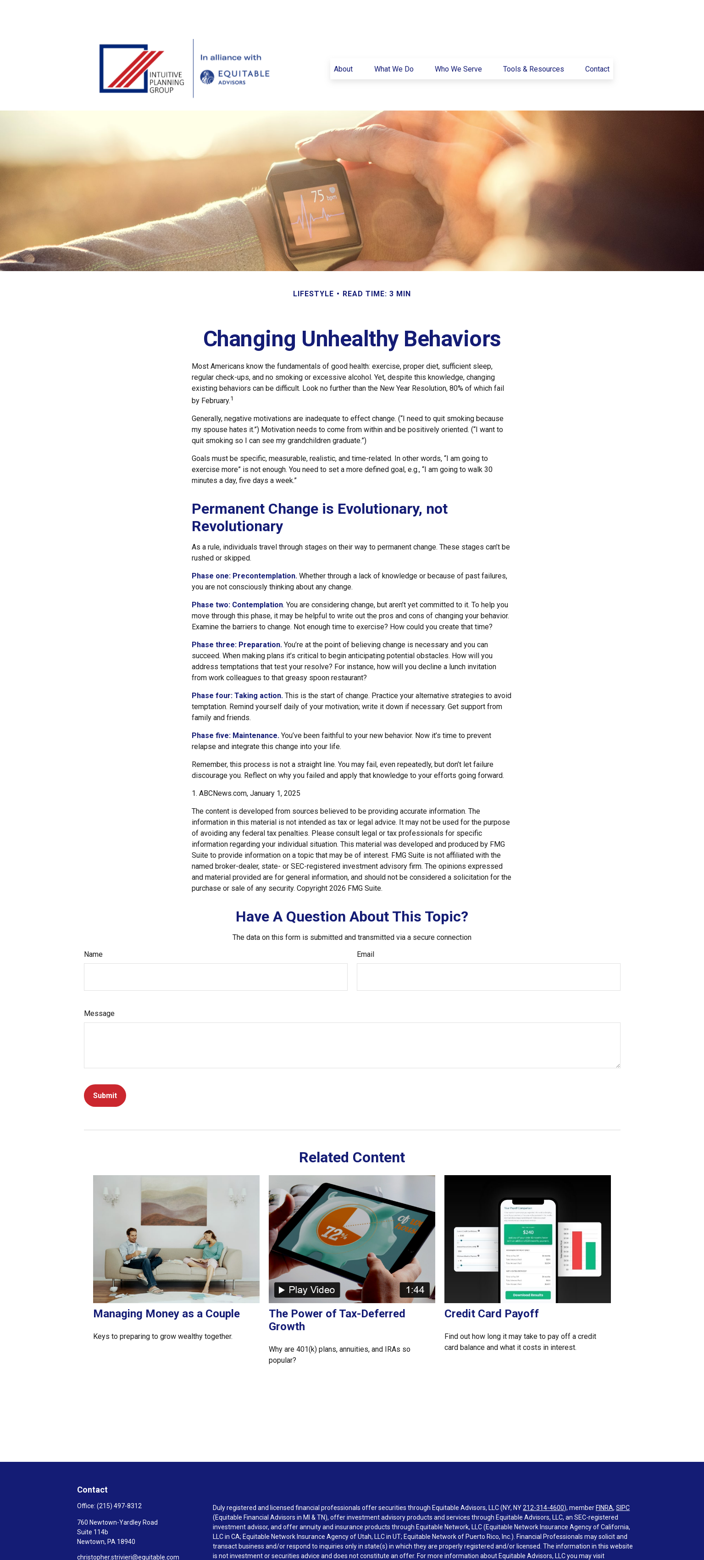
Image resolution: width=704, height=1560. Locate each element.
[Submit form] (105, 1068)
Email (365, 926)
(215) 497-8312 (119, 1478)
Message (99, 986)
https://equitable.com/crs (250, 1538)
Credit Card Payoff (491, 1286)
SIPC (623, 1480)
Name (93, 926)
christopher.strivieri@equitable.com (128, 1529)
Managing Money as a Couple (166, 1286)
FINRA (604, 1480)
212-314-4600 (543, 1480)
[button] (343, 41)
